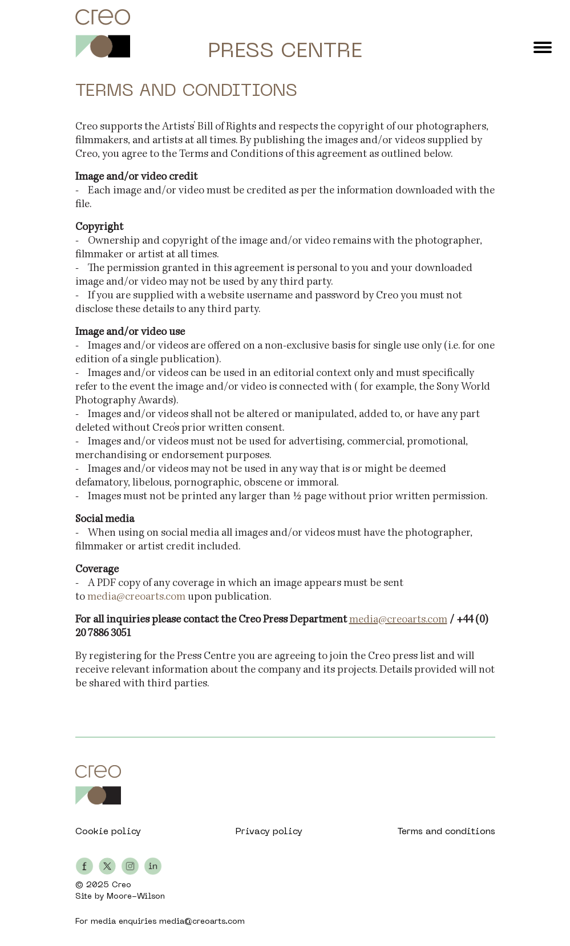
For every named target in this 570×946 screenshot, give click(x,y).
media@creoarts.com (136, 597)
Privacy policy (269, 831)
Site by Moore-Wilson (120, 896)
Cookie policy (108, 831)
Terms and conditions (446, 831)
